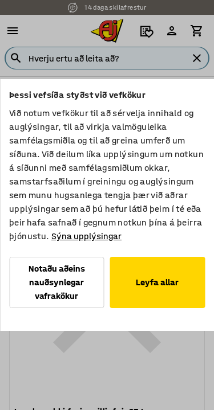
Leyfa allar (157, 282)
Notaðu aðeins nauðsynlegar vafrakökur (57, 282)
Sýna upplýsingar (86, 236)
